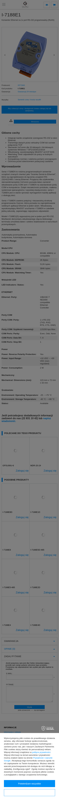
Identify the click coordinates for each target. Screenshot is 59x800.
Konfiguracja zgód (29, 792)
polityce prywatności (41, 752)
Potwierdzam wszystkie (29, 783)
